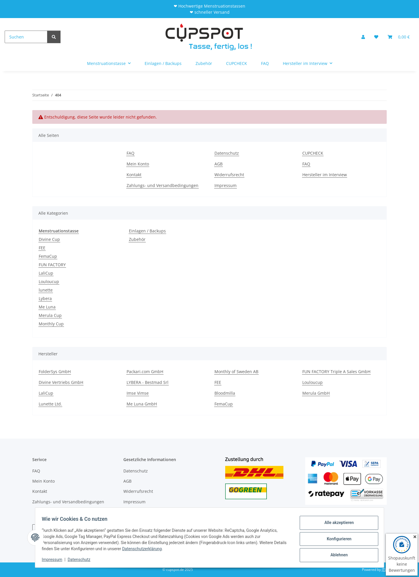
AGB (218, 164)
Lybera (45, 298)
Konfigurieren (336, 539)
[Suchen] (26, 37)
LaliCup (46, 273)
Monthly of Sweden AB (236, 371)
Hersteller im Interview (324, 174)
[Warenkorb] (398, 37)
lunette (46, 290)
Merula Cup (50, 315)
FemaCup (48, 256)
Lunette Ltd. (50, 404)
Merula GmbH (316, 393)
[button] (363, 37)
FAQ (265, 63)
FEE (42, 247)
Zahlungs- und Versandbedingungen (162, 185)
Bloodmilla (224, 393)
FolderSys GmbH (55, 371)
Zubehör (137, 239)
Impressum (55, 559)
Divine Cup (49, 239)
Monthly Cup (51, 324)
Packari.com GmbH (145, 371)
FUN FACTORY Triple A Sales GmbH (336, 371)
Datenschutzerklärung (158, 548)
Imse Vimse (138, 393)
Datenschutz (81, 559)
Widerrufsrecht (229, 174)
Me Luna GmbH (142, 404)
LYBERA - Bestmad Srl (147, 382)
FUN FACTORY (52, 264)
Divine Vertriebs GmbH (61, 382)
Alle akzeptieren (336, 523)
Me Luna (47, 307)
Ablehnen (336, 554)
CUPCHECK (236, 63)
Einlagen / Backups (147, 231)
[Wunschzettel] (376, 37)
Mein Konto (138, 164)
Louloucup (49, 281)
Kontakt (134, 174)
